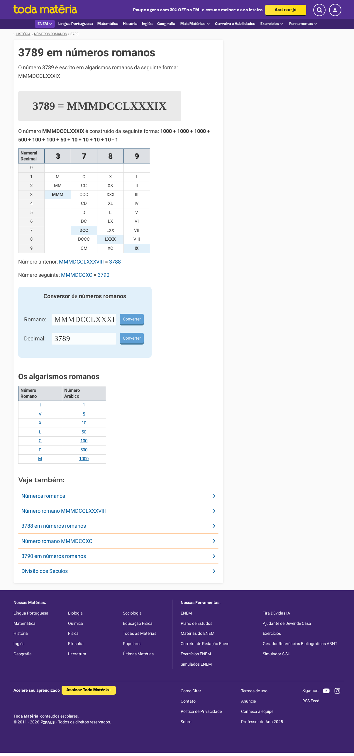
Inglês (18, 643)
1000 (84, 458)
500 (83, 450)
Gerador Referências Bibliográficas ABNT (300, 643)
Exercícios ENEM (196, 654)
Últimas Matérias (138, 654)
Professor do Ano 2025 (262, 721)
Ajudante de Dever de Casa (287, 623)
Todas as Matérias (139, 633)
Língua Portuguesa (30, 613)
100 (83, 440)
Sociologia (132, 613)
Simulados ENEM (196, 664)
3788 (115, 262)
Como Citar (191, 691)
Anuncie (248, 701)
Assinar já (286, 10)
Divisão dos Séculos (44, 571)
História (20, 633)
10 (84, 423)
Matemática (24, 623)
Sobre (186, 721)
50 (84, 432)
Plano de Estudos (196, 623)
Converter (132, 319)
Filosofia (76, 643)
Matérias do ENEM (197, 633)
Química (75, 623)
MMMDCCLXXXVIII (82, 262)
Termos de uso (254, 691)
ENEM (45, 24)
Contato (188, 701)
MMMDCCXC (77, 275)
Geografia (22, 654)
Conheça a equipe (257, 711)
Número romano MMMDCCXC (56, 541)
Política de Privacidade (201, 711)
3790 (103, 275)
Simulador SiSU (276, 654)
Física (73, 633)
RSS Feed (310, 700)
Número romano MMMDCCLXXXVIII (63, 511)
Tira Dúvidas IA (276, 613)
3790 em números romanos (53, 556)
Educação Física (138, 623)
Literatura (77, 654)
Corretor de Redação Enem (205, 643)
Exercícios (271, 24)
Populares (132, 643)
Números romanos (43, 496)
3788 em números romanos (53, 526)
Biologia (75, 613)
